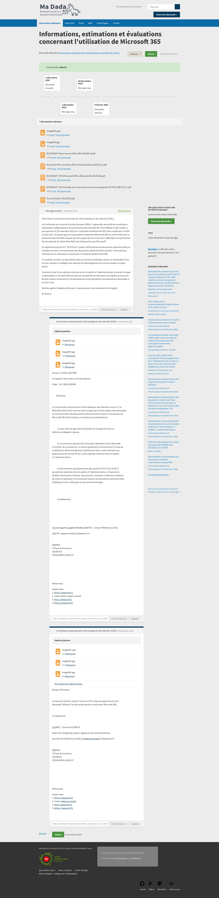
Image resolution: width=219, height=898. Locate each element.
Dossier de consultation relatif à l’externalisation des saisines (163, 321)
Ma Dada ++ (154, 249)
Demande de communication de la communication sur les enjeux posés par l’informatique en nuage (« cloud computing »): (163, 425)
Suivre (151, 54)
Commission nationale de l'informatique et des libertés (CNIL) (89, 52)
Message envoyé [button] (54, 210)
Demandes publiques (50, 23)
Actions (134, 54)
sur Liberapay (121, 858)
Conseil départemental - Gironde (162, 350)
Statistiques (103, 23)
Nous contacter (65, 870)
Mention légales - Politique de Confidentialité (58, 873)
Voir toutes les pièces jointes (68, 683)
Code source (174, 886)
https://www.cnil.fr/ (63, 592)
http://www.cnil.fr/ (63, 599)
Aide (90, 23)
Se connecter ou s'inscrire (129, 6)
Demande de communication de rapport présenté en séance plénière (163, 382)
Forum (116, 23)
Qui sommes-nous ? (47, 870)
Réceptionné (124, 210)
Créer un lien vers (108, 309)
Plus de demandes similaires (158, 474)
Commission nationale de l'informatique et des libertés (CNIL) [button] (86, 321)
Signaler (124, 309)
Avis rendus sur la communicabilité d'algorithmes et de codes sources (163, 304)
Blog (81, 23)
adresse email (92, 738)
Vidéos (151, 886)
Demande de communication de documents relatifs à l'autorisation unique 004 (163, 459)
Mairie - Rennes (154, 451)
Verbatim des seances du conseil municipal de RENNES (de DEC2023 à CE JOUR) (163, 444)
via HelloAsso (135, 858)
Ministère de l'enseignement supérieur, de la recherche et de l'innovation (161, 292)
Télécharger (69, 344)
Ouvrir (52, 135)
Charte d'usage (81, 870)
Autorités (69, 23)
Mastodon (162, 886)
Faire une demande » (166, 14)
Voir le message (63, 135)
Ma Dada (60, 10)
